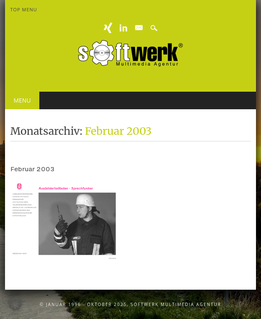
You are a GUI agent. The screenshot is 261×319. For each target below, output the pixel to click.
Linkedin (123, 28)
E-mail (139, 28)
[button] (15, 304)
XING (108, 28)
